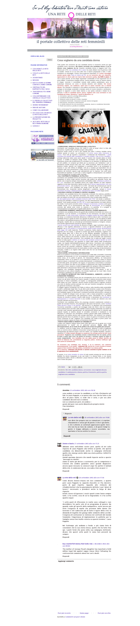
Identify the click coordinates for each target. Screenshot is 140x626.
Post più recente (64, 613)
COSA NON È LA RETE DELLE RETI (40, 69)
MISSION (36, 80)
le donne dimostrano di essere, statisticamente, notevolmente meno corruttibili (84, 190)
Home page (84, 613)
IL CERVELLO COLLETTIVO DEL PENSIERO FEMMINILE (42, 101)
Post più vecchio (104, 613)
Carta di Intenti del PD (78, 75)
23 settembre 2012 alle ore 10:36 (82, 390)
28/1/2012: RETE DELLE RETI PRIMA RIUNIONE (41, 122)
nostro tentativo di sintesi (75, 354)
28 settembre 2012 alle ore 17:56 (91, 478)
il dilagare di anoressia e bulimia (93, 204)
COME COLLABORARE (40, 110)
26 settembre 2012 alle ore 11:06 (96, 417)
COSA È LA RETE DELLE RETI (41, 74)
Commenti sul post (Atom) (75, 617)
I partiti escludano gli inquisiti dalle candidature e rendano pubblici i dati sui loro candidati (84, 155)
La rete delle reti (74, 417)
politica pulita (102, 372)
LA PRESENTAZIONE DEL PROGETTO (41, 118)
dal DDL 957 (81, 202)
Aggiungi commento (66, 561)
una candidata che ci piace (78, 70)
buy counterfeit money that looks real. (78, 544)
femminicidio (96, 205)
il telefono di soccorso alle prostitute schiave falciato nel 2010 (91, 240)
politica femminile (89, 372)
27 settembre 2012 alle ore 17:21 (86, 443)
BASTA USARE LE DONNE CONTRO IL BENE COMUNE (42, 83)
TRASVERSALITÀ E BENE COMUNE (42, 92)
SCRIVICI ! (36, 126)
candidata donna (77, 370)
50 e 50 (68, 370)
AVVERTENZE (38, 77)
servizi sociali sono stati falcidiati (68, 225)
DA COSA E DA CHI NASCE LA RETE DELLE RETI (42, 113)
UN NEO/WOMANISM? (40, 105)
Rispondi (66, 409)
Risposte (68, 413)
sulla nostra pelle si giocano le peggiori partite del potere (85, 215)
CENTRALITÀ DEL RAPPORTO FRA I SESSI (41, 88)
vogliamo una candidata (66, 374)
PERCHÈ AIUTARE (39, 107)
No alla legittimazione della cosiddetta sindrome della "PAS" (76, 199)
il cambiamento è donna (74, 372)
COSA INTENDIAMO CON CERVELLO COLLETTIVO (42, 97)
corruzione (87, 370)
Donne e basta (68, 443)
